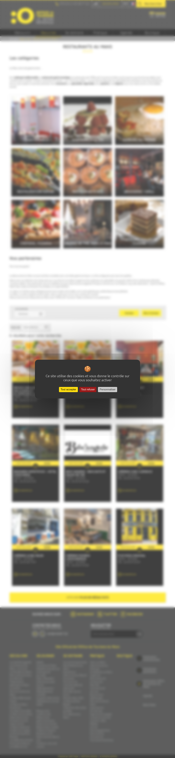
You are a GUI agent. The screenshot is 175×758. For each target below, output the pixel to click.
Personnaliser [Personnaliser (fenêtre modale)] (108, 389)
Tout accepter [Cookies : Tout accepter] (68, 389)
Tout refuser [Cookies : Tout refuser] (88, 389)
